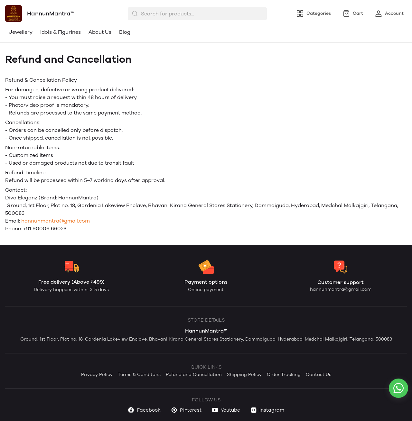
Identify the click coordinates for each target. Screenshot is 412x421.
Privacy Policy (97, 374)
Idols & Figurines (60, 32)
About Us (100, 32)
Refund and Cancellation (194, 374)
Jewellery (21, 32)
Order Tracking (284, 374)
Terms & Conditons (139, 374)
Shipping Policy (244, 374)
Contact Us (318, 374)
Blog (124, 32)
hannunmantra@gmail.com (55, 221)
